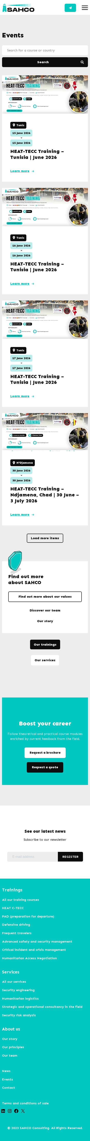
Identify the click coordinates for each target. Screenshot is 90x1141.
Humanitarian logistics (20, 998)
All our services (14, 982)
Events (7, 1079)
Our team (9, 1055)
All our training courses (20, 900)
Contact (70, 8)
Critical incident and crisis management (34, 950)
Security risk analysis (19, 1015)
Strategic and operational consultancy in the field (42, 1007)
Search (43, 62)
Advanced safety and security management (37, 941)
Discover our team (45, 610)
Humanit (9, 958)
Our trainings (45, 644)
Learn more (19, 171)
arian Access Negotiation (36, 958)
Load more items (45, 538)
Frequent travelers (17, 933)
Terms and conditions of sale (25, 1103)
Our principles (13, 1047)
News (6, 1071)
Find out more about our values (45, 596)
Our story (45, 621)
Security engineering (18, 990)
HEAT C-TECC (13, 908)
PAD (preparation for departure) (28, 916)
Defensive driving (16, 925)
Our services (45, 660)
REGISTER (70, 857)
